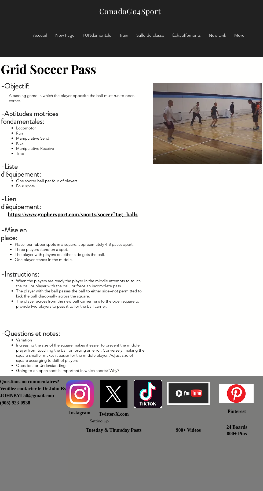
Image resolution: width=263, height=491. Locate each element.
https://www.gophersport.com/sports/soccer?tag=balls (73, 214)
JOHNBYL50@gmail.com (27, 395)
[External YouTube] (207, 293)
